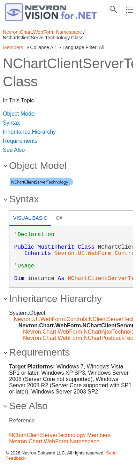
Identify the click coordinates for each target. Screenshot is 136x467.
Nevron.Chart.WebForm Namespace (42, 32)
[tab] (30, 219)
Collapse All (42, 47)
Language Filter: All (83, 47)
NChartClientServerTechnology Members (60, 435)
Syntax (11, 123)
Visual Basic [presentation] (30, 218)
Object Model (19, 114)
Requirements (20, 141)
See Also (14, 150)
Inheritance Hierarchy (29, 132)
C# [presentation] (59, 218)
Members (13, 47)
